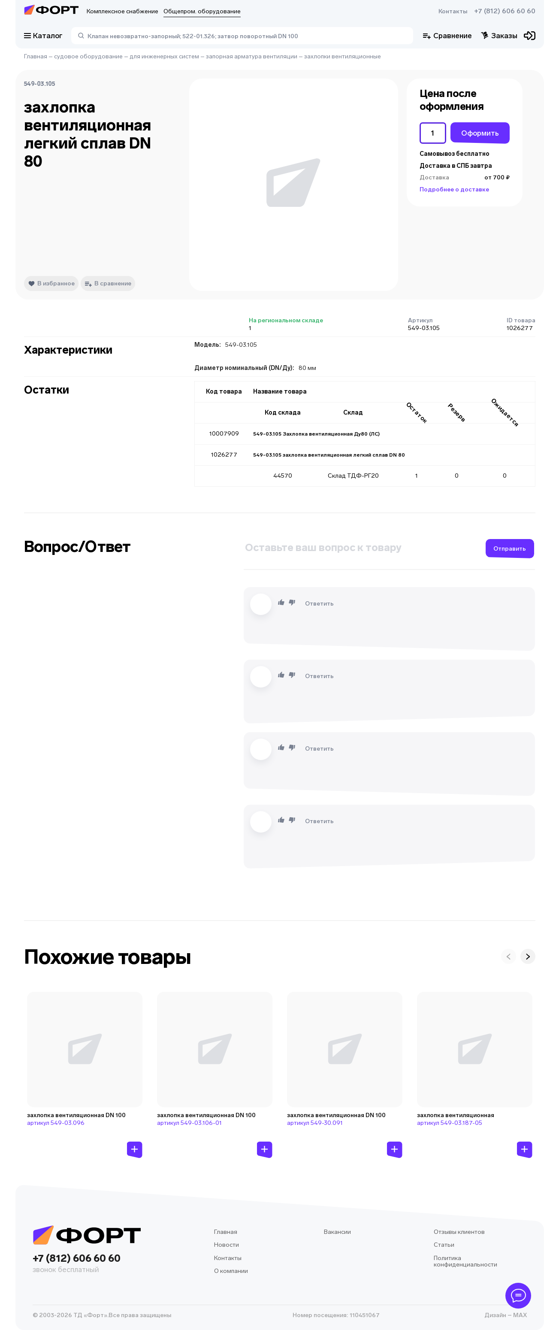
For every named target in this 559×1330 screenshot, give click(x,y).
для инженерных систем (164, 56)
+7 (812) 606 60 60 (504, 11)
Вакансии (337, 1232)
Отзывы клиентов (459, 1232)
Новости (226, 1245)
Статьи (444, 1245)
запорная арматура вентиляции (251, 56)
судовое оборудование (88, 56)
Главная (35, 56)
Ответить (319, 603)
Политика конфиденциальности (465, 1261)
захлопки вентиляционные (342, 56)
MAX (519, 1315)
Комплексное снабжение (122, 11)
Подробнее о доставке (454, 189)
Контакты (452, 11)
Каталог (43, 35)
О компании (231, 1271)
